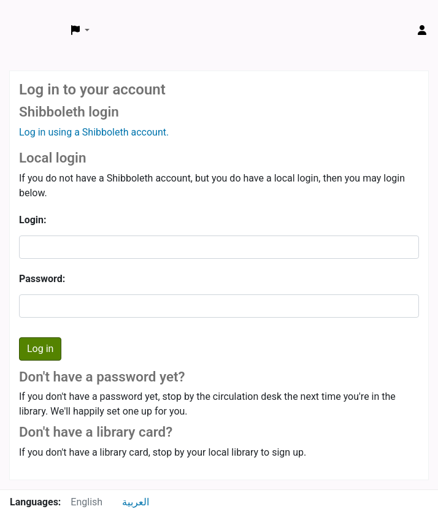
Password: (42, 279)
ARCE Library (35, 17)
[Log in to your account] (422, 30)
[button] (80, 30)
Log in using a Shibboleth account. (94, 132)
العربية (135, 502)
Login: (33, 220)
